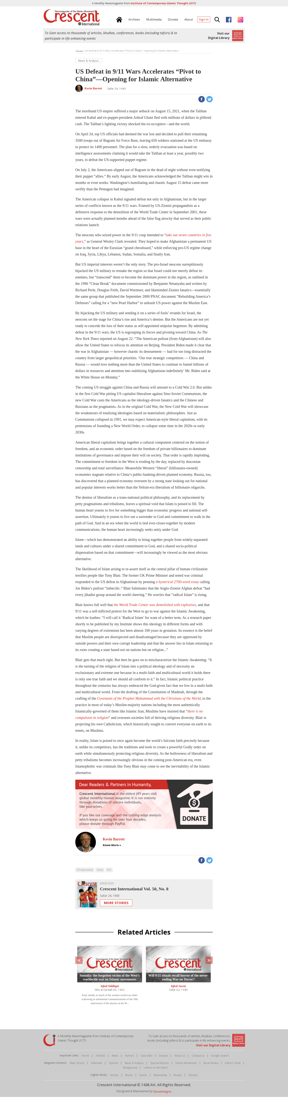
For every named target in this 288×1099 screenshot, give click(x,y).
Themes (193, 1077)
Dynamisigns (162, 1093)
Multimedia (160, 1077)
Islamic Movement (186, 1065)
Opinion (113, 1065)
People (178, 1077)
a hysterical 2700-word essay (177, 584)
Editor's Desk (233, 1065)
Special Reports (159, 1065)
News (115, 1057)
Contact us (198, 1057)
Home (85, 1057)
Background (130, 1069)
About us (179, 1057)
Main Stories (77, 1065)
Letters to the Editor (156, 1069)
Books (129, 1077)
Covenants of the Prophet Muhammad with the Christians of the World (149, 700)
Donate (163, 1057)
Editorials (96, 1065)
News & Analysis (134, 1065)
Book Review (211, 1065)
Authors (129, 1057)
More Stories (116, 905)
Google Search (219, 1057)
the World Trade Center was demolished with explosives (155, 607)
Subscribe (146, 1057)
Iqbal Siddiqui (110, 988)
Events (143, 1077)
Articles (114, 1077)
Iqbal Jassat (178, 988)
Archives (100, 1057)
